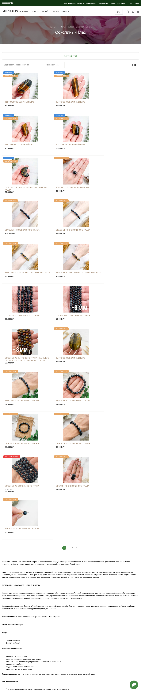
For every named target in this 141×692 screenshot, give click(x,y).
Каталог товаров (61, 12)
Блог (137, 3)
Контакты (121, 3)
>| (77, 377)
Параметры (70, 56)
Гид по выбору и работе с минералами (80, 3)
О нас (130, 3)
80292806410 (7, 3)
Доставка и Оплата (107, 3)
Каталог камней (40, 12)
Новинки (24, 12)
